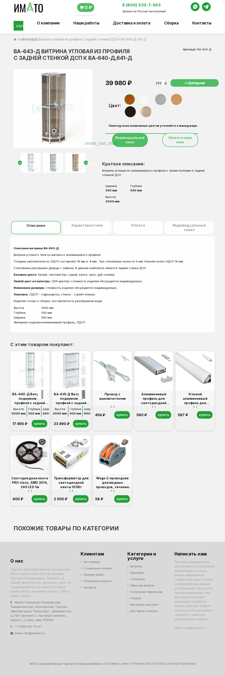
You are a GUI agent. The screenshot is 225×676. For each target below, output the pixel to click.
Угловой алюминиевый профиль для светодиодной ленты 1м (195, 398)
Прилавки (137, 572)
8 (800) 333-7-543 (141, 5)
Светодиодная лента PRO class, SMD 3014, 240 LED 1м (29, 482)
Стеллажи (137, 579)
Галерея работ (93, 574)
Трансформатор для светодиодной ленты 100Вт (71, 482)
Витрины (136, 566)
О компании (48, 23)
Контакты (201, 23)
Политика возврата (97, 581)
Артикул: (189, 49)
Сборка (171, 23)
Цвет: (115, 105)
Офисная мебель (142, 585)
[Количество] (163, 82)
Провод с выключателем (112, 396)
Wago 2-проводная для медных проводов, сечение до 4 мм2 (112, 482)
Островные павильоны (146, 592)
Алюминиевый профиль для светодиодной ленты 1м (153, 398)
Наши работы (86, 23)
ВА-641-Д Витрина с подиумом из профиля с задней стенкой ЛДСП (71, 398)
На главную (91, 562)
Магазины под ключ (144, 604)
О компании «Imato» (97, 568)
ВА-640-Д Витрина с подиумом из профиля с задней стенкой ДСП (30, 398)
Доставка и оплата (131, 23)
